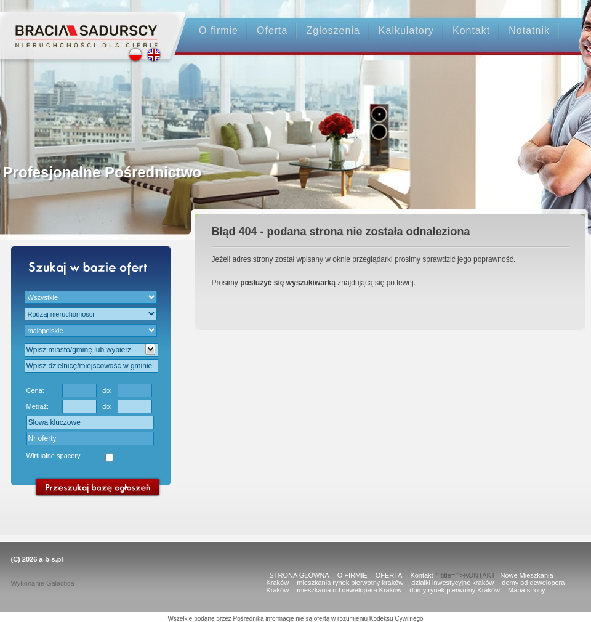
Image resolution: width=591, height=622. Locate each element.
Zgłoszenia (333, 30)
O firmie (218, 30)
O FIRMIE (352, 575)
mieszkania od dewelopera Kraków (349, 590)
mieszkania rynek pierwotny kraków (350, 582)
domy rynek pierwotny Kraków (454, 590)
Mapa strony (526, 590)
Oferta (272, 30)
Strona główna (86, 25)
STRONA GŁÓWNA (299, 575)
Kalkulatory (406, 30)
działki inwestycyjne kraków (452, 582)
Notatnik (529, 30)
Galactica (60, 583)
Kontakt (471, 30)
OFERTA (389, 575)
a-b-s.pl (51, 559)
